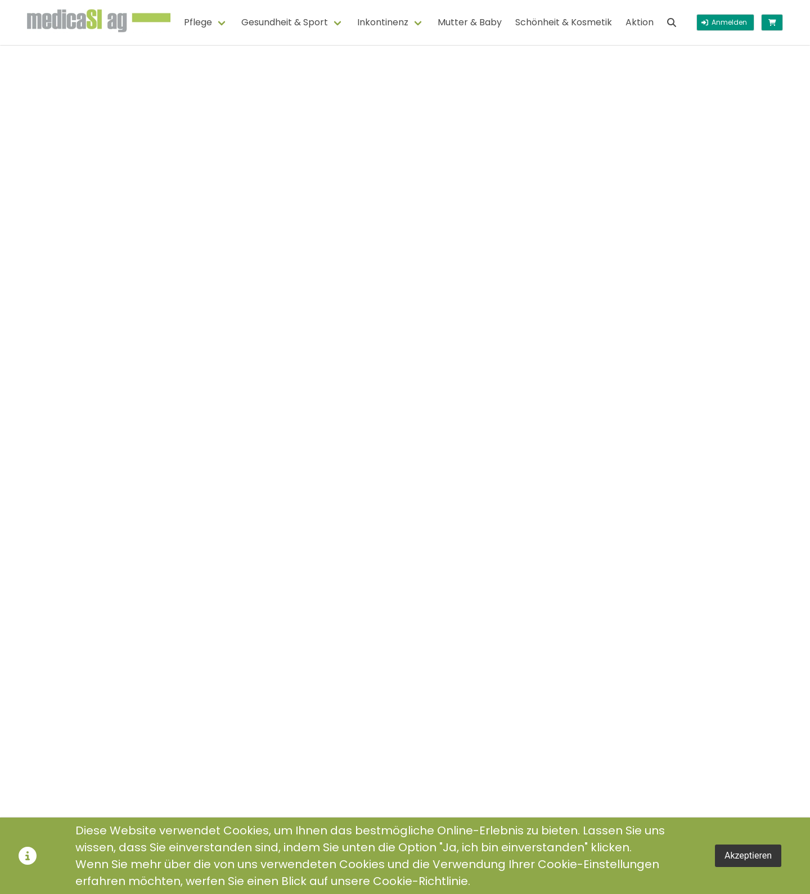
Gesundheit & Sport (284, 22)
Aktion (640, 22)
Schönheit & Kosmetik (563, 22)
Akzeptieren (748, 855)
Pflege (198, 22)
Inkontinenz (382, 22)
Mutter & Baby (470, 22)
